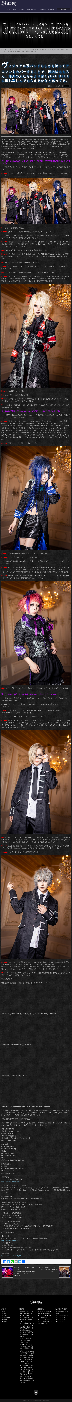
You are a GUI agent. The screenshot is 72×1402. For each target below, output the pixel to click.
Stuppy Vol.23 (60, 1319)
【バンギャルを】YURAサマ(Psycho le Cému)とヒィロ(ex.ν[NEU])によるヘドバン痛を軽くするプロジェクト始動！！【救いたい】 (26, 1344)
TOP (8, 9)
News (14, 9)
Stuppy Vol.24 (60, 1317)
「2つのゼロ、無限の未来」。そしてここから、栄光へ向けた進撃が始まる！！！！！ (53, 1269)
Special (21, 9)
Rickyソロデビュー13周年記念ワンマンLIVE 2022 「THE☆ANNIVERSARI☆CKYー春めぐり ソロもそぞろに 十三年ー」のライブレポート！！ (18, 1269)
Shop (63, 9)
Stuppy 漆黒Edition (62, 1315)
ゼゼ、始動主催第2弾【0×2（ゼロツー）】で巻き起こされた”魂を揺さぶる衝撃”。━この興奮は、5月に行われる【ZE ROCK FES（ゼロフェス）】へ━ (27, 1357)
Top (3, 1311)
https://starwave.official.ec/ (10, 1182)
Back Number (31, 9)
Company (42, 9)
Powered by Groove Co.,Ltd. (43, 1400)
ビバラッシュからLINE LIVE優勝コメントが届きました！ (45, 1321)
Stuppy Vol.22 (60, 1321)
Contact (51, 9)
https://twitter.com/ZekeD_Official (12, 1256)
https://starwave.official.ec (9, 1241)
